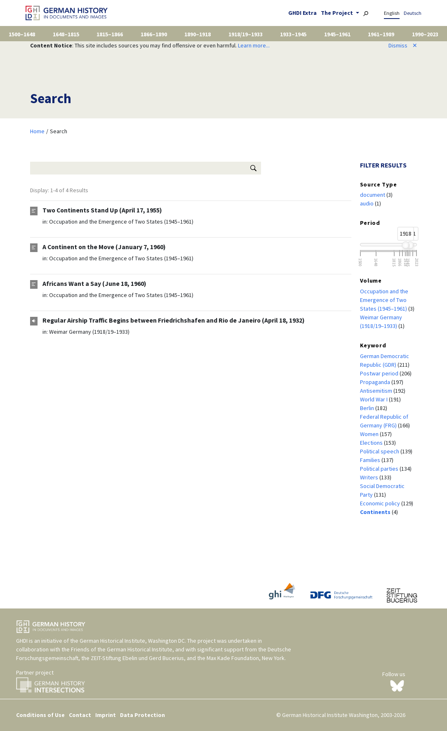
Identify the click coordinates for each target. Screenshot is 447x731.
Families (370, 460)
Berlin (367, 408)
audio (367, 203)
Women (370, 434)
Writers (369, 477)
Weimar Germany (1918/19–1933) (89, 331)
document (373, 194)
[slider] (405, 245)
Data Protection (142, 715)
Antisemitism (376, 390)
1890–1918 (197, 34)
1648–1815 (66, 34)
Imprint (105, 715)
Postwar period (380, 373)
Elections (372, 442)
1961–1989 (381, 34)
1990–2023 (425, 34)
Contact (80, 715)
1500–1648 (22, 34)
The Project (337, 13)
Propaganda (375, 382)
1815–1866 (109, 34)
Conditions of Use (40, 715)
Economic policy (380, 503)
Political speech (380, 451)
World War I (374, 399)
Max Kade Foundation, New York (246, 658)
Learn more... (254, 45)
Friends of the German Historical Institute (121, 649)
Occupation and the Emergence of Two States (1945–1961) (121, 221)
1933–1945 (293, 34)
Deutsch (412, 13)
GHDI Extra (302, 13)
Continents (376, 512)
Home (37, 131)
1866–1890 (154, 34)
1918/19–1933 (245, 34)
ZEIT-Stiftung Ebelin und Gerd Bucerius (137, 658)
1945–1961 (337, 34)
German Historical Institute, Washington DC (132, 640)
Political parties (380, 468)
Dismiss (402, 45)
